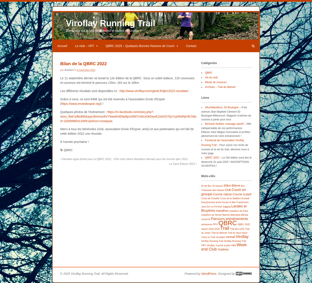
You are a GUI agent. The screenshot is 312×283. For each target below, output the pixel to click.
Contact (191, 46)
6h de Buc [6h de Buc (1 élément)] (206, 185)
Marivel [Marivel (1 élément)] (226, 214)
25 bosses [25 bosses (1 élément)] (217, 185)
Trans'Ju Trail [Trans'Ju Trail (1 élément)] (208, 237)
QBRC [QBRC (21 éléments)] (227, 222)
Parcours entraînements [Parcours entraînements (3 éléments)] (229, 219)
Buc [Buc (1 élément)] (243, 185)
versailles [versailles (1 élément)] (220, 237)
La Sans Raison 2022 (183, 163)
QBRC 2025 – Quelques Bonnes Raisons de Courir (140, 46)
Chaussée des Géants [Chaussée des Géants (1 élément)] (212, 190)
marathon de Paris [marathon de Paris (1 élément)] (238, 211)
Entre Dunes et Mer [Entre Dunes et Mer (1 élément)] (226, 202)
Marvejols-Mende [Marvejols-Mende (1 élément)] (239, 214)
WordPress (208, 273)
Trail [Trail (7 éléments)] (224, 228)
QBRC (68, 150)
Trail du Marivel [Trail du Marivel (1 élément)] (219, 232)
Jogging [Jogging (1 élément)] (227, 206)
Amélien (69, 70)
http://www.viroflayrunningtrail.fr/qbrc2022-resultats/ (154, 91)
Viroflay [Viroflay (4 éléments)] (242, 236)
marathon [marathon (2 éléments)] (222, 210)
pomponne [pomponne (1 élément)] (206, 224)
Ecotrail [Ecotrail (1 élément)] (245, 198)
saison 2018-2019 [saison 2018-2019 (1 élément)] (210, 229)
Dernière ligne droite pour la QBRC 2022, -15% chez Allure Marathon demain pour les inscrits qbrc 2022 (124, 159)
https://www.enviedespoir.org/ (81, 103)
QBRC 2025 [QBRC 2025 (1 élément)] (243, 224)
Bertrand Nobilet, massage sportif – (225, 123)
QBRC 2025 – (213, 157)
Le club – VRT (84, 46)
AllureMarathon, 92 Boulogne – (223, 107)
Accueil (62, 46)
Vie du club (211, 77)
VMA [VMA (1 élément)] (233, 245)
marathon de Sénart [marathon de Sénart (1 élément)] (211, 214)
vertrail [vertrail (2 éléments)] (230, 237)
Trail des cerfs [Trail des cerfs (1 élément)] (237, 229)
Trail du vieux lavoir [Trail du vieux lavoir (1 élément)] (237, 232)
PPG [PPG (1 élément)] (215, 224)
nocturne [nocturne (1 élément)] (205, 219)
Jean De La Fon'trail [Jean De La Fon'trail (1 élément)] (211, 206)
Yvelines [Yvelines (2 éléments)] (223, 249)
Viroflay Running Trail (110, 23)
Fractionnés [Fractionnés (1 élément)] (243, 202)
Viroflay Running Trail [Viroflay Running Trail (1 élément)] (212, 241)
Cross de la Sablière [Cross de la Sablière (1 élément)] (230, 198)
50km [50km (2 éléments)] (227, 185)
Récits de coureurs (216, 82)
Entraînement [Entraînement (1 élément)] (208, 202)
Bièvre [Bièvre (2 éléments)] (236, 185)
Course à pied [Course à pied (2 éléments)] (241, 194)
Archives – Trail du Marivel (220, 87)
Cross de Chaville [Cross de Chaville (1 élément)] (210, 198)
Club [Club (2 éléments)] (228, 190)
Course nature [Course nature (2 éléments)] (222, 194)
